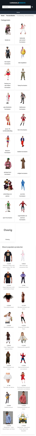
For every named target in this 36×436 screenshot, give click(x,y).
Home (18, 12)
